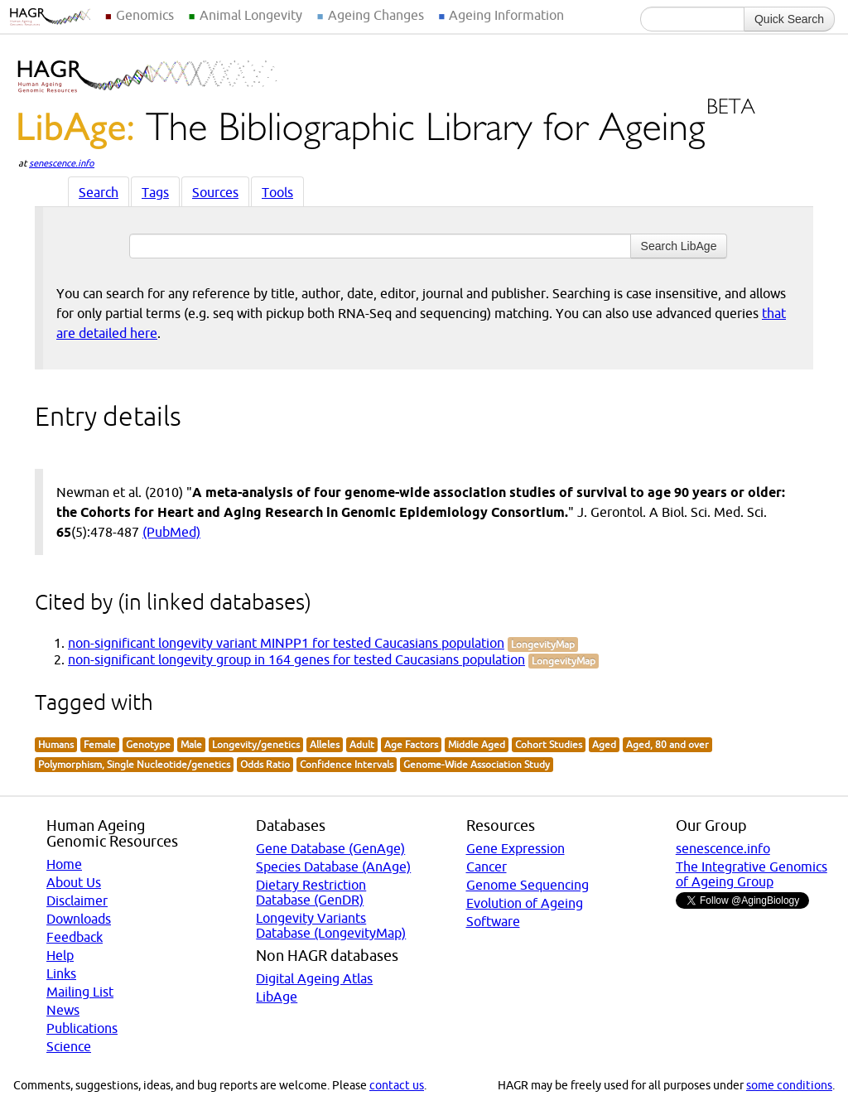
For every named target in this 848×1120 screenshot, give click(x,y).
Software (493, 921)
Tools (277, 192)
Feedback (74, 936)
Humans (56, 744)
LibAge (276, 996)
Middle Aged (476, 744)
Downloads (78, 918)
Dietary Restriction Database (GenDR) (311, 892)
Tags (155, 192)
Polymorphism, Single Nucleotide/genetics (134, 764)
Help (60, 955)
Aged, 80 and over (667, 744)
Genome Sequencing (527, 884)
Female (100, 744)
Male (191, 744)
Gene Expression (515, 848)
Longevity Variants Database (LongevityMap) (331, 925)
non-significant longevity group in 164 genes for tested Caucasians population (296, 659)
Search (98, 192)
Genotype (148, 744)
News (63, 1009)
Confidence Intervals (346, 764)
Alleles (325, 744)
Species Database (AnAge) (333, 866)
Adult (361, 744)
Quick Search (789, 19)
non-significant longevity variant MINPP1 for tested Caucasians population (286, 642)
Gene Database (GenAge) (330, 848)
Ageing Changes (376, 14)
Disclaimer (77, 900)
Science (68, 1046)
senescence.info (61, 163)
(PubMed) (171, 531)
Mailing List (79, 991)
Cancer (486, 866)
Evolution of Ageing (524, 903)
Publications (82, 1028)
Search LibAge (679, 246)
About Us (73, 882)
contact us (396, 1085)
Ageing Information (506, 14)
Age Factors (411, 744)
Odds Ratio (265, 764)
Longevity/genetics (256, 744)
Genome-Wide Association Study (476, 764)
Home (64, 864)
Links (61, 973)
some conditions (789, 1085)
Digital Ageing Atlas (314, 978)
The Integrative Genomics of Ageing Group (751, 874)
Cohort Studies (548, 744)
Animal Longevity (251, 14)
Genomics (145, 14)
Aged (604, 744)
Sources (215, 192)
